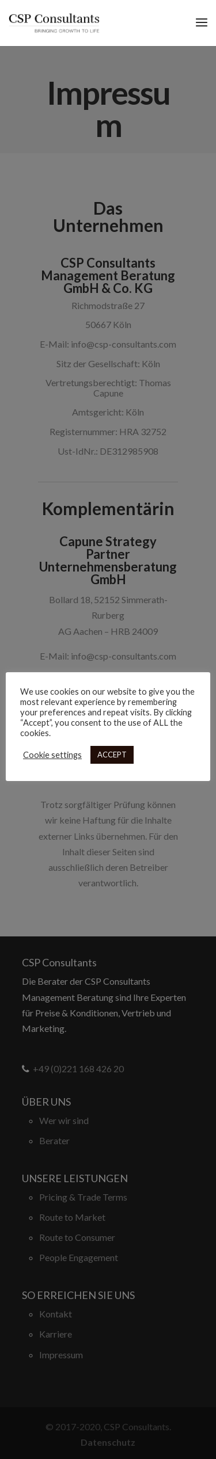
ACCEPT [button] (112, 754)
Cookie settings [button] (52, 755)
